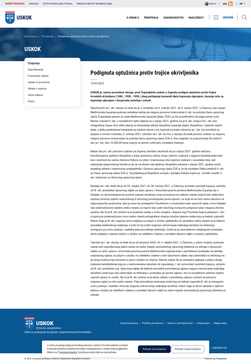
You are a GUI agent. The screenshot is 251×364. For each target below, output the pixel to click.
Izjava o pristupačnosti (180, 323)
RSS (225, 4)
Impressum (203, 323)
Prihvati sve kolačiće (154, 349)
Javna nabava (35, 94)
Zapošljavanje (35, 69)
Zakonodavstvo (173, 17)
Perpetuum (221, 358)
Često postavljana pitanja (57, 3)
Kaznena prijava (129, 323)
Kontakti (34, 3)
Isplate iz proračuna (39, 82)
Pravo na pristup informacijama (94, 3)
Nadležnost (196, 17)
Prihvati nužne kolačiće (188, 349)
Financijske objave (38, 75)
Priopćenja (151, 17)
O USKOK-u (133, 17)
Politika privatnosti (152, 323)
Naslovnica (30, 36)
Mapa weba (220, 323)
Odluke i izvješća (37, 88)
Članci (31, 101)
